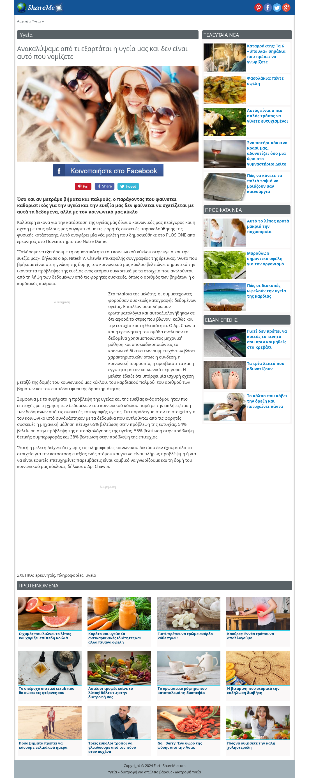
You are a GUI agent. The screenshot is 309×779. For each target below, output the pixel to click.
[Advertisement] (62, 340)
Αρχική (22, 21)
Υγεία (36, 21)
